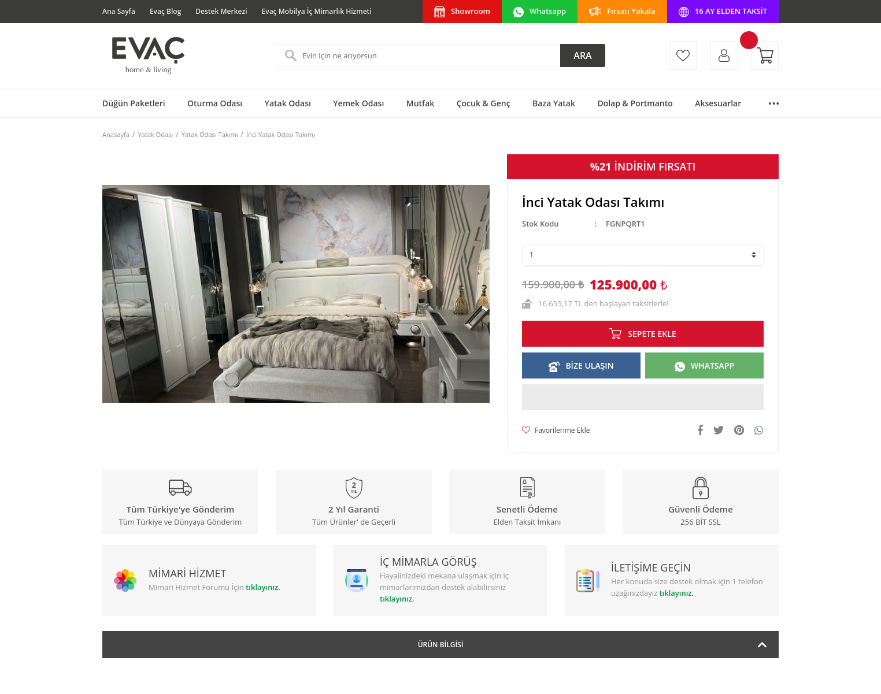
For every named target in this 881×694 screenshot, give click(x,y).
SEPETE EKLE (652, 333)
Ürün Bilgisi (441, 645)
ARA (582, 55)
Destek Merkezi (221, 11)
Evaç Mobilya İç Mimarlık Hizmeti (317, 11)
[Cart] (765, 55)
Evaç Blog (165, 11)
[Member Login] (724, 55)
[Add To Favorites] (556, 430)
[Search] (440, 55)
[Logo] (147, 55)
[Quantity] (643, 255)
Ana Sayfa (118, 11)
